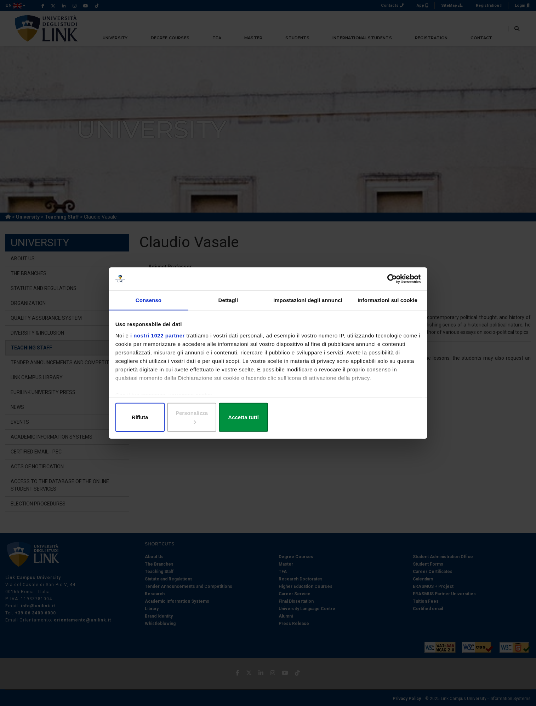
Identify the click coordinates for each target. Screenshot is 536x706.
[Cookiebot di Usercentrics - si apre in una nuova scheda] (389, 284)
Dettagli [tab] (228, 308)
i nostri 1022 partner (159, 342)
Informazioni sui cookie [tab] (387, 308)
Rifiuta (166, 416)
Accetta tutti (369, 416)
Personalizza (268, 416)
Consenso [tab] (148, 308)
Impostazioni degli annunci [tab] (307, 308)
